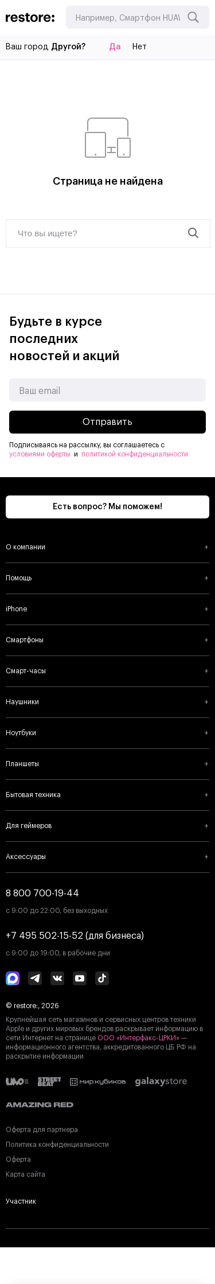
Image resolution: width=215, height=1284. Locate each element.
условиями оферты (40, 454)
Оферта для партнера (42, 1129)
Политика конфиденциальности (57, 1144)
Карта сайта (25, 1174)
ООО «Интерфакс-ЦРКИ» (139, 1038)
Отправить (107, 422)
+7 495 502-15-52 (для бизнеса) (75, 935)
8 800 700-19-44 (42, 893)
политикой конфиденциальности (134, 454)
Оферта (18, 1159)
